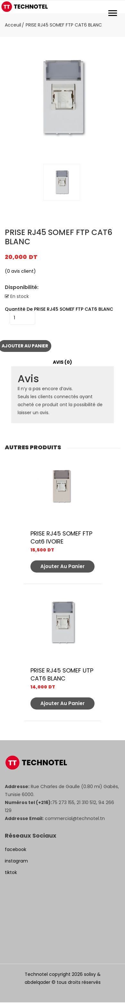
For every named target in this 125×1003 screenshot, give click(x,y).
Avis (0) (62, 362)
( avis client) (20, 271)
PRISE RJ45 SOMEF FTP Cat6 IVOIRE (61, 537)
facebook (15, 849)
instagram (16, 861)
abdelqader (37, 982)
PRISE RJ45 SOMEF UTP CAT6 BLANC (61, 674)
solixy (90, 974)
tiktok (11, 872)
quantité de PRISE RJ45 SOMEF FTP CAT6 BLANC (59, 309)
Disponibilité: (21, 287)
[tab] (62, 362)
